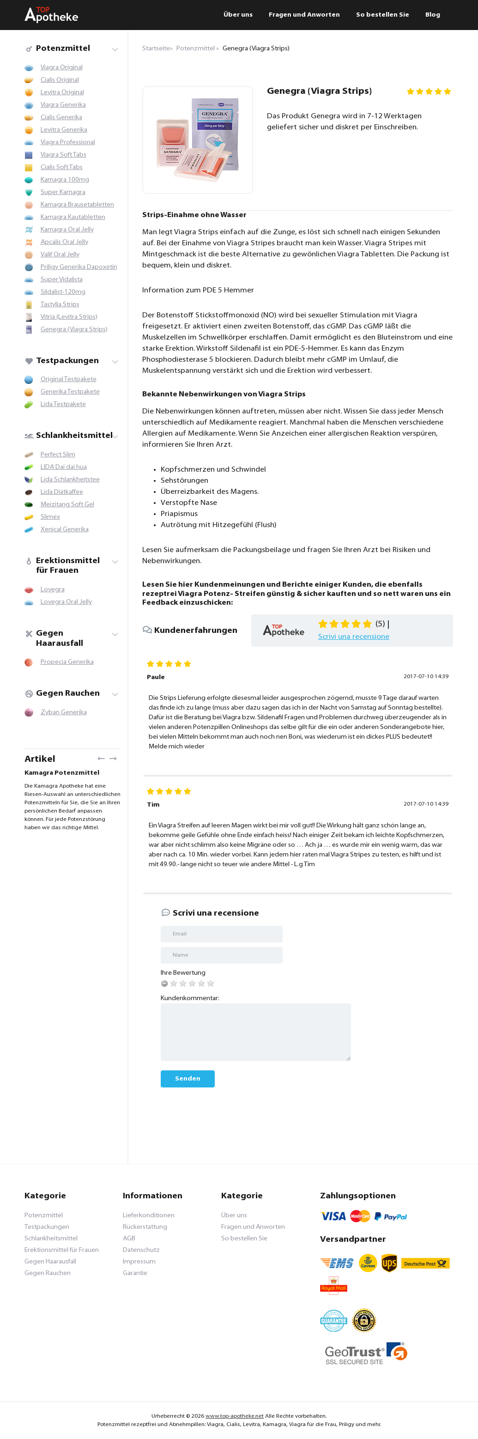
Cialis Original (60, 80)
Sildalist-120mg (63, 292)
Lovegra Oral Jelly (66, 602)
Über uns (238, 15)
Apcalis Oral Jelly (64, 242)
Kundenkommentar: (190, 998)
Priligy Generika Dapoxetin (79, 267)
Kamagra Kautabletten (73, 217)
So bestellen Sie (382, 15)
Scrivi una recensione (353, 637)
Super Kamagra (63, 192)
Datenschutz (141, 1250)
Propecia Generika (67, 662)
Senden (187, 1078)
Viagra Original (62, 67)
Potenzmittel (57, 48)
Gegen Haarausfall (53, 638)
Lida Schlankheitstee (70, 479)
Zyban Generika (64, 712)
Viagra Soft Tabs (63, 155)
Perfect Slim (58, 454)
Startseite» (157, 48)
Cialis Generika (61, 117)
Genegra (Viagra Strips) (74, 329)
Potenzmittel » (197, 48)
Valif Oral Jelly (60, 254)
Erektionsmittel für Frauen (62, 566)
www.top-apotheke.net (235, 1416)
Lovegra (53, 589)
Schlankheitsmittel (68, 435)
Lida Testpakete (63, 404)
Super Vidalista (62, 279)
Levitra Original (62, 92)
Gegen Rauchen (62, 693)
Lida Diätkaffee (62, 492)
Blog (432, 15)
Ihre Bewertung (183, 973)
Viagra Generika (63, 105)
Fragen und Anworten (304, 15)
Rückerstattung (145, 1227)
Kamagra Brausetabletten (77, 204)
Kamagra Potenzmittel (61, 773)
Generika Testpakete (70, 392)
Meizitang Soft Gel (67, 504)
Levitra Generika (64, 130)
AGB (129, 1238)
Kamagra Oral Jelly (67, 229)
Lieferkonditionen (149, 1215)
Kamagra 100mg (65, 179)
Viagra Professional (68, 142)
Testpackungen (61, 361)
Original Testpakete (69, 379)
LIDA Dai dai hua (64, 467)
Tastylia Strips (60, 304)
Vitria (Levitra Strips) (69, 317)
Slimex (50, 517)
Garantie (135, 1273)
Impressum (139, 1261)
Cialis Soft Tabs (62, 167)
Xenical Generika (65, 529)
